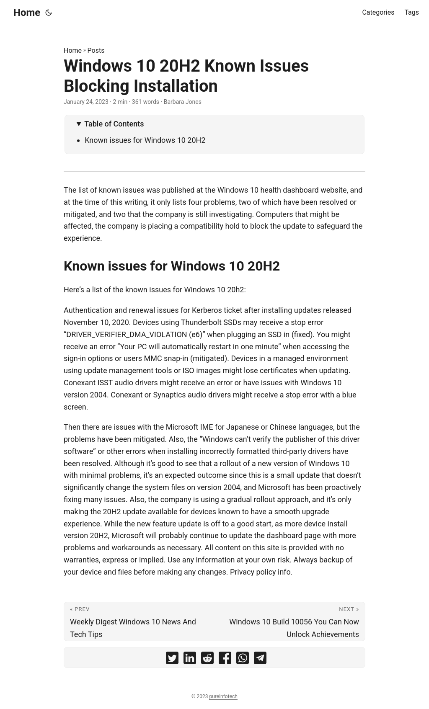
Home (26, 12)
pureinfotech (223, 696)
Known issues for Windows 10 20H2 (145, 140)
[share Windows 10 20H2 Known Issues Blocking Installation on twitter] (172, 660)
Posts (96, 50)
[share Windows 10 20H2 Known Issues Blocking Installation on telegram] (260, 660)
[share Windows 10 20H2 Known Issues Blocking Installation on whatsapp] (242, 660)
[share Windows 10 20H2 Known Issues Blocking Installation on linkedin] (189, 660)
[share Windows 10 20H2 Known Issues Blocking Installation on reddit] (207, 660)
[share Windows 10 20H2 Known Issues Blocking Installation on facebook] (225, 660)
